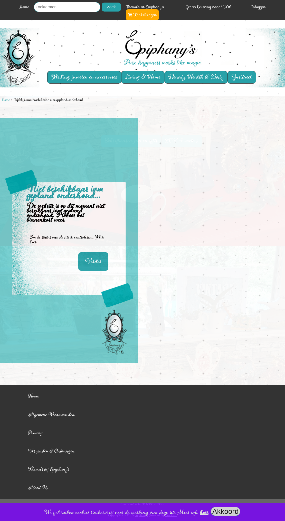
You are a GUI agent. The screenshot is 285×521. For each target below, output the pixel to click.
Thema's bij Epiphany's (48, 469)
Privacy (35, 433)
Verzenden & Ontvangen (51, 451)
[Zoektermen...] (67, 7)
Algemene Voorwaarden (51, 414)
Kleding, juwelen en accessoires (84, 77)
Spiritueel (242, 77)
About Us (38, 488)
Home (24, 7)
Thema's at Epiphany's (145, 7)
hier (204, 512)
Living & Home (143, 77)
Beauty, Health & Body (196, 77)
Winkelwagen (142, 15)
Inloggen (258, 7)
